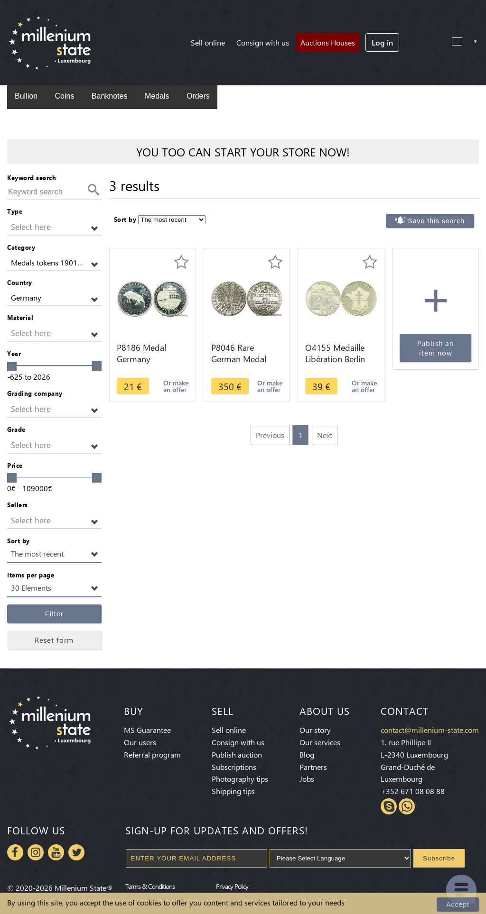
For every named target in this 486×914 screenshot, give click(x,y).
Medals (157, 96)
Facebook (15, 852)
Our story (315, 730)
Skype (389, 806)
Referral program (152, 754)
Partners (313, 767)
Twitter (76, 852)
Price (15, 465)
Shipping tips (233, 791)
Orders (198, 96)
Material (20, 317)
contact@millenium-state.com (430, 730)
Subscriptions (234, 767)
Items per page (30, 575)
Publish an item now (435, 347)
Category (21, 247)
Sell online (208, 42)
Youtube (56, 852)
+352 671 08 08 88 (413, 791)
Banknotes (110, 96)
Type (14, 211)
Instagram (36, 852)
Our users (140, 742)
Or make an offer (175, 386)
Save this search (436, 221)
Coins (64, 96)
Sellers (17, 505)
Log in (382, 42)
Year (14, 353)
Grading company (35, 393)
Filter (54, 614)
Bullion (26, 96)
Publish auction (237, 754)
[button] (54, 227)
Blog (306, 754)
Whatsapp (407, 806)
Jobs (306, 779)
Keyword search (31, 178)
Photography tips (240, 779)
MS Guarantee (147, 730)
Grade (16, 429)
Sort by (18, 541)
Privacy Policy (232, 886)
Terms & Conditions (150, 886)
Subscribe (439, 858)
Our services (319, 742)
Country (19, 282)
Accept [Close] (457, 904)
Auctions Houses (327, 42)
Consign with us (262, 42)
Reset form (54, 640)
